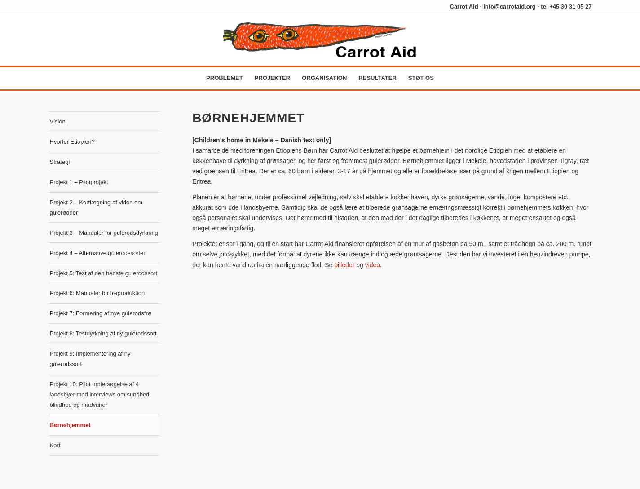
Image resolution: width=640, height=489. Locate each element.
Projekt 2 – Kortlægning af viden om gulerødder (96, 207)
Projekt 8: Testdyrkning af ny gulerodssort (103, 333)
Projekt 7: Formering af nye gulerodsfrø (100, 313)
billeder (344, 265)
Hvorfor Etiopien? (72, 141)
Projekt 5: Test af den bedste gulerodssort (104, 273)
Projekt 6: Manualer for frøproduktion (97, 293)
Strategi (60, 162)
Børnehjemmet (70, 425)
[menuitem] (224, 78)
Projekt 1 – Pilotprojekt (79, 182)
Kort (55, 445)
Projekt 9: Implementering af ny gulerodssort (90, 358)
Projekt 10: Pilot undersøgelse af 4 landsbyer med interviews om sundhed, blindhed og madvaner (100, 394)
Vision (58, 121)
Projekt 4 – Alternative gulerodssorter (98, 253)
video (372, 265)
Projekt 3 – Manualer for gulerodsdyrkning (104, 232)
